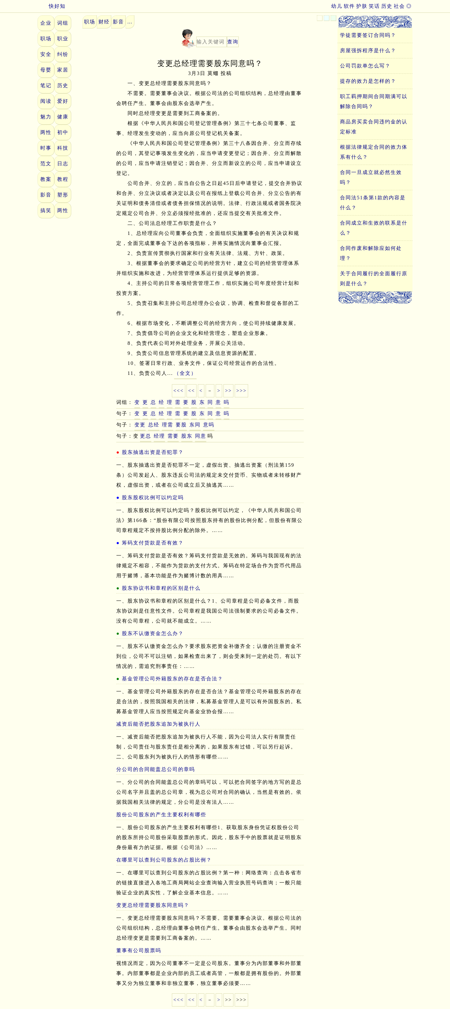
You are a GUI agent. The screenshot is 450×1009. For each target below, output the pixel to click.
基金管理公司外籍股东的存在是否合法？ (172, 678)
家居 (62, 69)
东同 (195, 424)
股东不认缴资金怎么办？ (153, 633)
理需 (167, 424)
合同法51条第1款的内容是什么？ (373, 202)
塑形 (62, 194)
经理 (159, 436)
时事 (46, 148)
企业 (46, 23)
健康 (62, 116)
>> (228, 390)
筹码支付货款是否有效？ (153, 542)
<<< (178, 390)
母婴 (46, 69)
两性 (46, 132)
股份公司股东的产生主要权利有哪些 (161, 814)
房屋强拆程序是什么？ (368, 50)
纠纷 (62, 54)
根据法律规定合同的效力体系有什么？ (374, 152)
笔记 (46, 85)
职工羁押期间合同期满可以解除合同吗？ (374, 101)
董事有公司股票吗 (138, 950)
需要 (173, 436)
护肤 (362, 6)
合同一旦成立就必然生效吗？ (371, 177)
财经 (104, 21)
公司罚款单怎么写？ (365, 65)
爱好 (62, 101)
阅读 (46, 101)
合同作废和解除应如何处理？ (371, 253)
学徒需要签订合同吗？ (368, 35)
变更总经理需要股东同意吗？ (152, 905)
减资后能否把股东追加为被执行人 (158, 724)
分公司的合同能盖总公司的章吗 (155, 769)
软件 (349, 6)
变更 (140, 424)
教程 (62, 179)
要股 (181, 424)
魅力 (46, 116)
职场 (46, 38)
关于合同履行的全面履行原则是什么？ (374, 278)
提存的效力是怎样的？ (368, 81)
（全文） (185, 373)
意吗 (208, 424)
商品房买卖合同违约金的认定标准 (374, 126)
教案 (46, 179)
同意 (200, 436)
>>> (241, 390)
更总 (145, 436)
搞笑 (46, 210)
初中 (62, 132)
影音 (46, 194)
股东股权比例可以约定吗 (153, 497)
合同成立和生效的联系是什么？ (374, 228)
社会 (399, 6)
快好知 (52, 6)
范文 (46, 163)
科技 (62, 148)
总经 (153, 424)
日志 (62, 163)
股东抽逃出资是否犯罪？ (153, 452)
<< (191, 390)
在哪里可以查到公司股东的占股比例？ (164, 859)
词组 (62, 23)
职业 (62, 38)
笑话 (374, 6)
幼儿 (336, 6)
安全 (46, 54)
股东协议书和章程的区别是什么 (161, 588)
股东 (186, 436)
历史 (386, 6)
